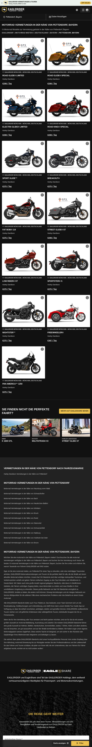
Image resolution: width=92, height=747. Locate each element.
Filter (80, 743)
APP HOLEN (85, 3)
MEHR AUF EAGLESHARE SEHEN (74, 411)
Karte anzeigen (61, 743)
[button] (23, 62)
